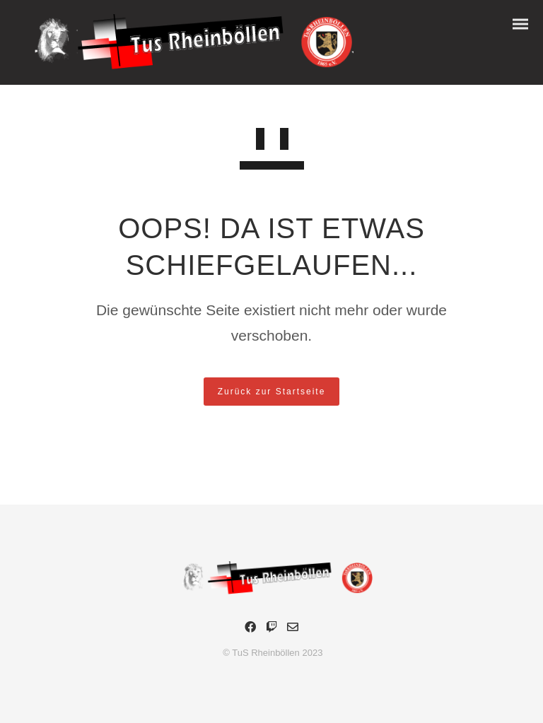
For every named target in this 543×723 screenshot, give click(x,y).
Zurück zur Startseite (272, 391)
